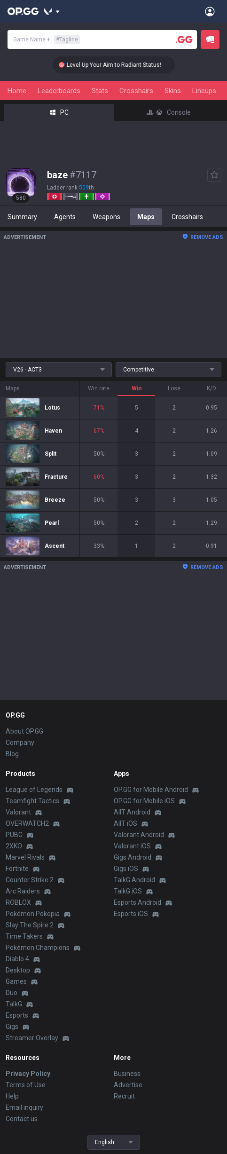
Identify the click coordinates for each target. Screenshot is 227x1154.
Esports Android (137, 902)
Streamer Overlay (32, 1038)
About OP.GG (24, 731)
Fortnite (17, 868)
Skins (172, 91)
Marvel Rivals (25, 857)
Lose (174, 388)
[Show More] (52, 11)
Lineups (204, 91)
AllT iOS (125, 823)
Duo (11, 992)
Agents (65, 217)
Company (20, 742)
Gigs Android (132, 857)
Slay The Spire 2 (30, 925)
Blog (12, 754)
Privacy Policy (28, 1073)
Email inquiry (24, 1107)
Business (127, 1073)
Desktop (18, 970)
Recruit (124, 1096)
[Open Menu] (209, 11)
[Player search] (184, 39)
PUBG (14, 834)
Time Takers (24, 936)
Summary (22, 217)
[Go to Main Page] (23, 11)
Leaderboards (59, 91)
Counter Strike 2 (30, 880)
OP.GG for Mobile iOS (144, 801)
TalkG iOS (128, 891)
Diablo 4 (17, 959)
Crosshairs (136, 91)
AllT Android (132, 812)
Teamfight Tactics (32, 801)
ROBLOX (18, 902)
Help (12, 1096)
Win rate (99, 388)
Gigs (12, 1026)
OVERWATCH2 (27, 823)
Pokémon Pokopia (33, 913)
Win (136, 388)
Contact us (22, 1118)
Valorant (18, 812)
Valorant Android (139, 834)
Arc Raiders (23, 891)
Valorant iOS (132, 846)
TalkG (14, 1004)
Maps (146, 217)
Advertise (128, 1085)
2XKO (14, 846)
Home (17, 91)
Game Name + (46, 39)
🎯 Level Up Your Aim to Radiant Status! (117, 65)
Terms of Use (26, 1085)
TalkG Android (134, 880)
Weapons (106, 217)
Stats (100, 91)
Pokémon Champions (38, 947)
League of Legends (34, 789)
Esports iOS (131, 913)
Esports (17, 1015)
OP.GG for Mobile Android (151, 789)
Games (16, 981)
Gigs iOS (126, 868)
